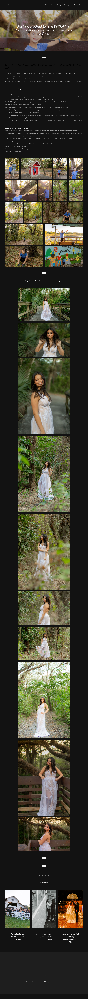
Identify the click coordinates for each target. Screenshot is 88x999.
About (53, 5)
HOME (46, 5)
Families (74, 5)
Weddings (66, 5)
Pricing (59, 5)
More (81, 5)
